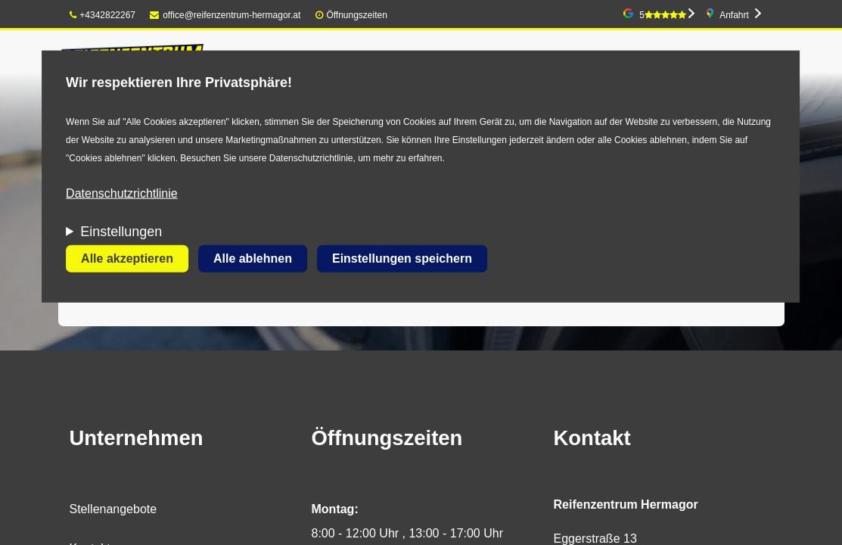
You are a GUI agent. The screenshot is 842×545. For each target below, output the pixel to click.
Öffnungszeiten (356, 15)
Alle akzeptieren (127, 258)
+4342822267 (103, 15)
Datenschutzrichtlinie (122, 193)
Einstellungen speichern (402, 258)
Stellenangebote (113, 509)
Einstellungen (121, 231)
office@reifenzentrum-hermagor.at (225, 15)
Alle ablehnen (252, 258)
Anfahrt (734, 15)
